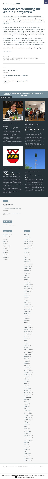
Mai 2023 (26, 297)
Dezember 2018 (27, 392)
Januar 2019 (26, 390)
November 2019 (27, 372)
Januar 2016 (26, 455)
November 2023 (27, 286)
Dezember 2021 (27, 327)
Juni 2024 (26, 273)
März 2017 (26, 430)
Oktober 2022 (27, 309)
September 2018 (27, 397)
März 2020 (26, 365)
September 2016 (27, 440)
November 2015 (27, 458)
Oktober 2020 (27, 352)
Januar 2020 (26, 369)
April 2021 (26, 342)
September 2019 (27, 376)
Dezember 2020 (27, 349)
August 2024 (26, 270)
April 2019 (26, 385)
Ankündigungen (30, 123)
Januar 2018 (26, 412)
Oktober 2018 (27, 395)
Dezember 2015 (27, 456)
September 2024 (27, 268)
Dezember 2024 (27, 263)
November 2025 (27, 243)
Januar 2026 (26, 239)
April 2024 (26, 277)
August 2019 (26, 377)
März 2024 (26, 279)
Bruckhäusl (29, 124)
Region (8, 58)
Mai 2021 (26, 340)
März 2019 (26, 386)
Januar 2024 (26, 282)
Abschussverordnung (17, 58)
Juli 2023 (26, 293)
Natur (4, 58)
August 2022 (26, 313)
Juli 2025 (26, 250)
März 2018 (26, 408)
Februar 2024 (27, 281)
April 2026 (26, 234)
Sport (4, 255)
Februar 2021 (27, 345)
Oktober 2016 (27, 439)
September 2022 (27, 311)
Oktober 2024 (27, 266)
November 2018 (27, 394)
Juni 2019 (26, 381)
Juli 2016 (26, 444)
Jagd (31, 58)
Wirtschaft (5, 257)
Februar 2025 (27, 259)
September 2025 (27, 246)
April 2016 (26, 449)
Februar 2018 (27, 410)
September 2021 (27, 333)
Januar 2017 (26, 433)
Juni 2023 (26, 295)
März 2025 (26, 257)
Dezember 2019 (27, 370)
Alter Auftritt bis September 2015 (9, 224)
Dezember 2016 (27, 435)
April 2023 (26, 299)
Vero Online (12, 3)
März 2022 (26, 322)
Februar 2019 (27, 388)
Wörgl (5, 124)
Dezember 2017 (27, 413)
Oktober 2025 (27, 245)
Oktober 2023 (27, 288)
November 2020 (27, 351)
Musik (4, 243)
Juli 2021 (26, 336)
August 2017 (26, 421)
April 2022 (26, 320)
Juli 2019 (26, 379)
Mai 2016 (26, 447)
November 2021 (27, 329)
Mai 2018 (26, 404)
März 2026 (26, 236)
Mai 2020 (26, 361)
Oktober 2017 (27, 417)
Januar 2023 (26, 304)
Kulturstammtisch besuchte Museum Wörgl (15, 75)
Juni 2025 (26, 252)
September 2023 (27, 290)
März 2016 (26, 451)
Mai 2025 (26, 254)
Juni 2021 (26, 338)
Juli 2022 (26, 315)
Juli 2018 (26, 401)
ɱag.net (7, 93)
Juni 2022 (26, 316)
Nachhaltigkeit (6, 245)
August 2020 (26, 356)
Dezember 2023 (27, 284)
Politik (14, 123)
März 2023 (26, 300)
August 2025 (26, 248)
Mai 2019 (26, 383)
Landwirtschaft (7, 60)
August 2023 (26, 291)
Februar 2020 (27, 367)
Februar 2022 (27, 324)
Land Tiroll (36, 58)
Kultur (37, 124)
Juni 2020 (26, 360)
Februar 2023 (27, 302)
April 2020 (26, 363)
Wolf (18, 60)
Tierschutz (14, 60)
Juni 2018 (26, 403)
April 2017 (26, 428)
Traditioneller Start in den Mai (34, 176)
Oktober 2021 (27, 331)
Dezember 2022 (27, 306)
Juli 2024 (26, 272)
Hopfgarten (27, 58)
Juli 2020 (26, 358)
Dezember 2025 (27, 241)
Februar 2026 (27, 238)
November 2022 (27, 308)
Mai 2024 (26, 275)
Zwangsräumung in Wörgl (10, 70)
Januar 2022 (26, 325)
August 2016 (26, 442)
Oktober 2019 (27, 374)
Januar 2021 (26, 347)
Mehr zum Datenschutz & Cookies (26, 477)
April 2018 (26, 406)
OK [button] (16, 477)
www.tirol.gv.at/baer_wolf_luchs (34, 48)
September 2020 (27, 354)
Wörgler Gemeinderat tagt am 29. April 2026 (15, 81)
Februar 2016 (27, 453)
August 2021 (26, 334)
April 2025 (26, 255)
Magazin (4, 241)
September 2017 (27, 419)
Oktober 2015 (27, 460)
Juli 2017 (26, 422)
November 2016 (27, 437)
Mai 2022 (26, 318)
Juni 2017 (26, 424)
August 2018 (26, 399)
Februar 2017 (27, 431)
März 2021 (26, 343)
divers (4, 238)
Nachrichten (7, 123)
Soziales (4, 254)
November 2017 (27, 415)
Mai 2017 (26, 426)
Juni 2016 (26, 446)
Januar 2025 (26, 261)
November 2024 (27, 264)
